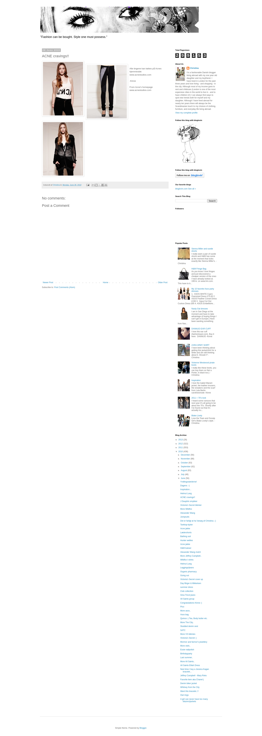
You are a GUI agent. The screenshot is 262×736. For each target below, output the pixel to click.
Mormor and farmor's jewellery (193, 642)
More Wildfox (186, 509)
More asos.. (185, 611)
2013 (180, 439)
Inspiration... (185, 489)
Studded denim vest (189, 626)
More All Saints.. (187, 661)
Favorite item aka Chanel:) (192, 679)
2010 (180, 451)
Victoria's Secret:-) (188, 638)
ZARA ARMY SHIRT (200, 345)
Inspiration (196, 380)
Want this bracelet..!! (189, 691)
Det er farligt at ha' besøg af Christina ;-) (198, 521)
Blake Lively (196, 415)
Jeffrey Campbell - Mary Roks (193, 675)
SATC (182, 630)
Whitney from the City (190, 687)
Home (105, 282)
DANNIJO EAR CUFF (201, 329)
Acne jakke (185, 528)
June (183, 478)
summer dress (186, 587)
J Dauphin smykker (188, 501)
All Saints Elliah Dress (190, 665)
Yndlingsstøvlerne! (188, 482)
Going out (184, 575)
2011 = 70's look (198, 398)
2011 (180, 447)
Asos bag (184, 614)
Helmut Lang (186, 493)
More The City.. (187, 622)
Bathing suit (185, 536)
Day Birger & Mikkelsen (190, 583)
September (186, 466)
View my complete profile (186, 113)
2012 (180, 444)
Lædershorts (185, 532)
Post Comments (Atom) (64, 287)
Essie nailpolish (187, 649)
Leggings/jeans (187, 567)
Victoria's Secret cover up (191, 579)
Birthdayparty (186, 653)
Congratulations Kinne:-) (191, 603)
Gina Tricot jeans (187, 595)
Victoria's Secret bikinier (191, 505)
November (186, 459)
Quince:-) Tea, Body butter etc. (194, 618)
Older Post (162, 282)
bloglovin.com (181, 189)
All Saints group (187, 599)
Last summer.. (186, 657)
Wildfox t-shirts (186, 560)
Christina (194, 68)
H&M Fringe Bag (198, 269)
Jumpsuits (184, 517)
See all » (192, 189)
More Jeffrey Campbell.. (191, 556)
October (184, 463)
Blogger (143, 728)
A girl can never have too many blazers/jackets (194, 700)
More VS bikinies (187, 634)
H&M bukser (185, 548)
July (183, 474)
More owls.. (185, 646)
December (186, 455)
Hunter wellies (186, 540)
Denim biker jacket (188, 683)
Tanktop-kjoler (186, 525)
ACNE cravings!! (187, 497)
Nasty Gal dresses (199, 309)
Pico (182, 607)
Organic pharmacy (188, 571)
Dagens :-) (185, 485)
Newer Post (48, 282)
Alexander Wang (187, 513)
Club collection (186, 591)
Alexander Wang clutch (190, 552)
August (184, 470)
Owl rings (184, 695)
